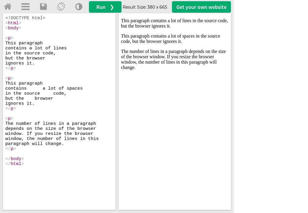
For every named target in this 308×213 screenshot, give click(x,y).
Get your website (201, 7)
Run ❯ (105, 7)
